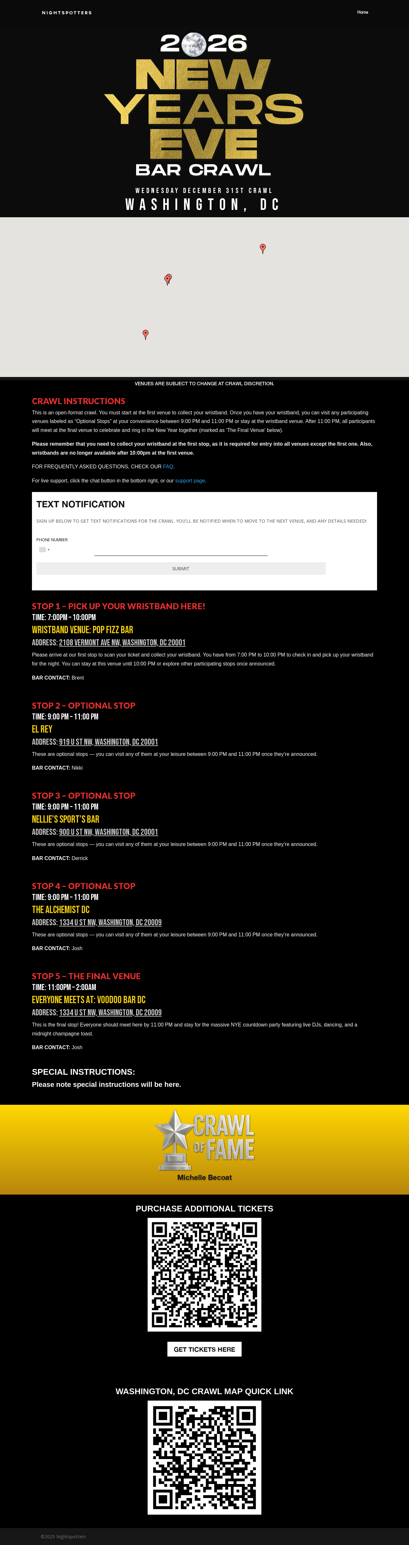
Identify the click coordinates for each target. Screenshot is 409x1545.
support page (190, 480)
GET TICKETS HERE (204, 1349)
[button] (263, 249)
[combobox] (44, 550)
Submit (180, 568)
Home (362, 13)
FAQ (168, 466)
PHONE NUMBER (52, 539)
